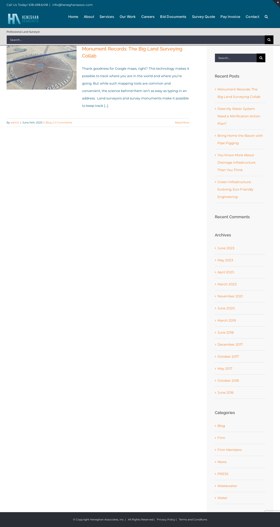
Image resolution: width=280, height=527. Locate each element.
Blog (49, 122)
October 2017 (228, 356)
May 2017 (224, 368)
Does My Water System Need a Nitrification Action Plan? (238, 116)
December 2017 (230, 344)
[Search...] (136, 39)
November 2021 (230, 296)
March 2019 (226, 320)
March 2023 (226, 284)
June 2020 (226, 308)
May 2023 (225, 260)
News (221, 462)
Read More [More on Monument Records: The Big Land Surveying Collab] (182, 122)
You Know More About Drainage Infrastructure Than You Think (236, 162)
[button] (266, 16)
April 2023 (225, 272)
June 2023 (225, 248)
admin (15, 122)
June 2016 (225, 392)
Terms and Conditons (193, 519)
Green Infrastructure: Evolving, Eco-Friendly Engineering (235, 189)
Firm (221, 438)
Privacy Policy (166, 519)
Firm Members (229, 450)
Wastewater (227, 486)
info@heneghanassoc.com (72, 5)
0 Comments (63, 122)
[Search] (269, 39)
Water (222, 498)
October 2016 (228, 380)
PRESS (222, 474)
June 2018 (225, 332)
